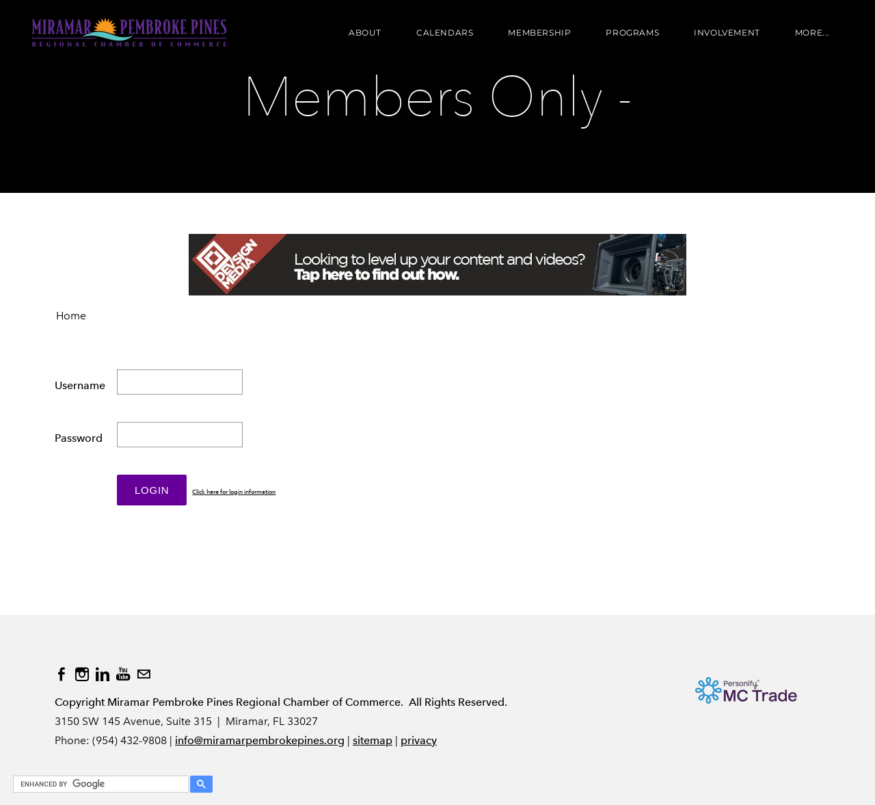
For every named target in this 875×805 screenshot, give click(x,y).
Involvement (727, 32)
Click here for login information (233, 492)
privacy (419, 740)
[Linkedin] (102, 674)
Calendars (444, 32)
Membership (539, 32)
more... (812, 32)
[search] (99, 784)
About (365, 32)
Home (71, 315)
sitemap (372, 740)
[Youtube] (123, 674)
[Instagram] (82, 674)
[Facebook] (61, 674)
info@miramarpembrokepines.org (260, 740)
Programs (632, 32)
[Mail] (143, 674)
